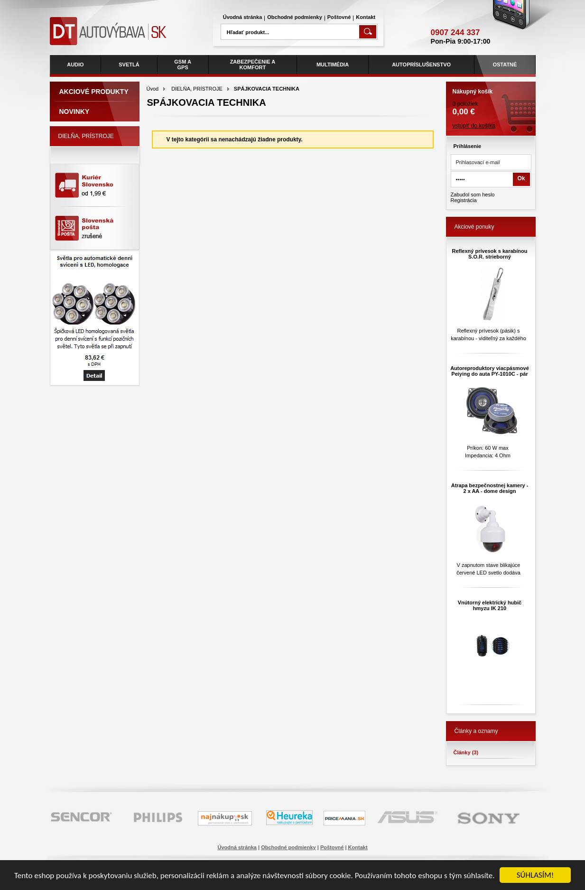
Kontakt (365, 17)
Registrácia (464, 200)
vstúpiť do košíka (474, 125)
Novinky (74, 111)
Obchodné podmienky (294, 17)
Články (466, 752)
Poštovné (339, 17)
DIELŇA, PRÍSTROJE (197, 89)
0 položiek (491, 99)
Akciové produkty (94, 91)
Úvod (153, 89)
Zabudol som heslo (473, 194)
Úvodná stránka (242, 17)
